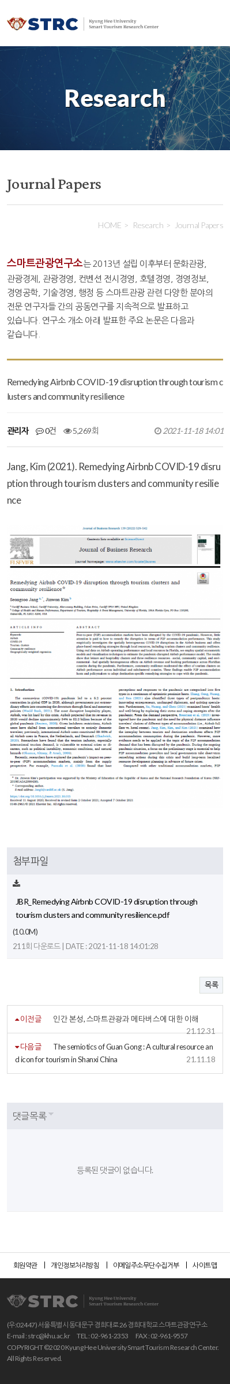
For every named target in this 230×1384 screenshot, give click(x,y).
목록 (211, 984)
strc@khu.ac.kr (49, 1335)
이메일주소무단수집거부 (146, 1265)
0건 (46, 431)
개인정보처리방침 (75, 1265)
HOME (109, 225)
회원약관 (25, 1265)
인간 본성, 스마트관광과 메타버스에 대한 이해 (125, 1019)
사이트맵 (205, 1265)
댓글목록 (29, 1115)
